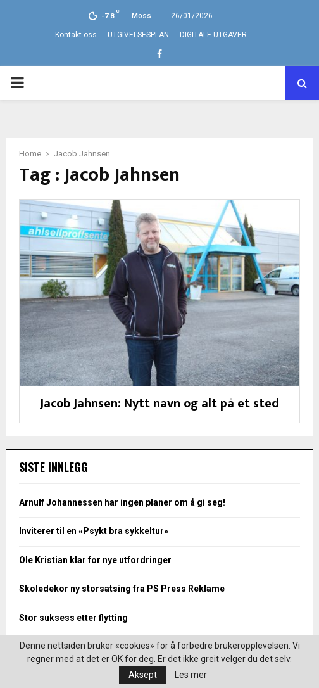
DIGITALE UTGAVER (213, 34)
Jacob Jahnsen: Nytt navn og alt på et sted (159, 403)
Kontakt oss (76, 34)
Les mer (191, 674)
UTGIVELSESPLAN (138, 34)
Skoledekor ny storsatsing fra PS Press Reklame (122, 588)
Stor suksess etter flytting (73, 618)
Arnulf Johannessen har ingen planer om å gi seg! (122, 502)
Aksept (142, 675)
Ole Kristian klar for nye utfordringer (95, 560)
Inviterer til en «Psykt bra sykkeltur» (93, 531)
